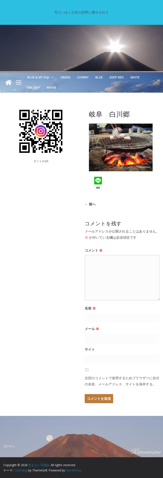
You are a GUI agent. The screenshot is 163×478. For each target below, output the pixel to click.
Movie (51, 87)
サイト (90, 349)
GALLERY (33, 87)
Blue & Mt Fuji (38, 77)
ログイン (9, 446)
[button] (51, 77)
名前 (90, 308)
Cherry (83, 77)
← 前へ (90, 204)
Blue (99, 77)
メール (92, 328)
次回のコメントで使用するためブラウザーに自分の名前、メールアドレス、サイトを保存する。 (122, 381)
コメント (94, 250)
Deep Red (117, 77)
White (135, 77)
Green (65, 77)
